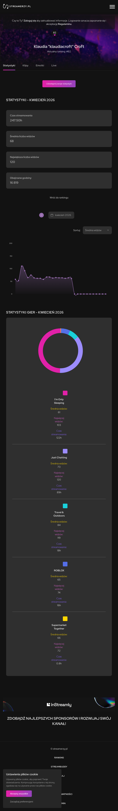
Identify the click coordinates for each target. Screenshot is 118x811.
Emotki (40, 65)
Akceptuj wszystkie (19, 793)
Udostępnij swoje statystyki (59, 83)
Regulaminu (64, 24)
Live (53, 65)
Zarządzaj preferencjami (21, 801)
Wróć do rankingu (59, 197)
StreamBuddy (59, 766)
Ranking (59, 757)
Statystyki (9, 65)
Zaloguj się (30, 20)
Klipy (25, 65)
